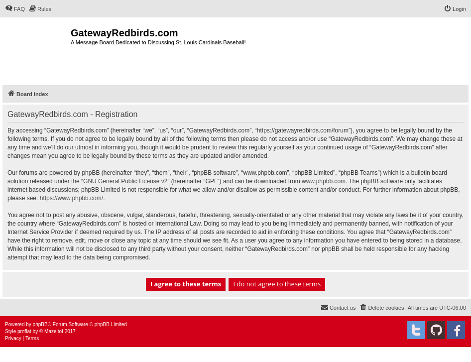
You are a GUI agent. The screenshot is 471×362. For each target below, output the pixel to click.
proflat (24, 331)
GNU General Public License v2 (125, 181)
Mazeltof (53, 331)
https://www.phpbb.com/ (71, 198)
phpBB (40, 324)
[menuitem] (15, 9)
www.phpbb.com (324, 181)
